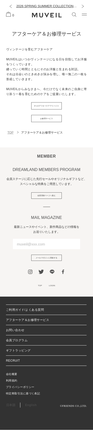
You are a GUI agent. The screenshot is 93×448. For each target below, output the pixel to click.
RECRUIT (13, 378)
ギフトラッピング (18, 368)
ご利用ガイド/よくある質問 (25, 328)
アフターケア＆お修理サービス (27, 338)
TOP (10, 141)
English (30, 423)
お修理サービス (46, 125)
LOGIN (55, 302)
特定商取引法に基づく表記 (23, 411)
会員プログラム (17, 358)
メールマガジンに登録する (46, 271)
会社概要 (11, 392)
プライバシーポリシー (20, 405)
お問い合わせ (15, 348)
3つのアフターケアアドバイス (46, 108)
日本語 (10, 423)
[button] (10, 6)
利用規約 (11, 398)
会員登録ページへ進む (46, 205)
